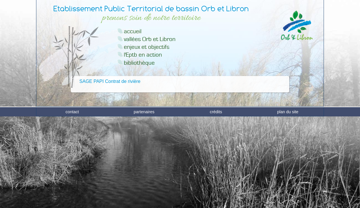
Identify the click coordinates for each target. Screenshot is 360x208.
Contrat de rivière (123, 81)
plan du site (288, 202)
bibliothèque (139, 63)
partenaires (144, 202)
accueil (132, 31)
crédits (216, 202)
